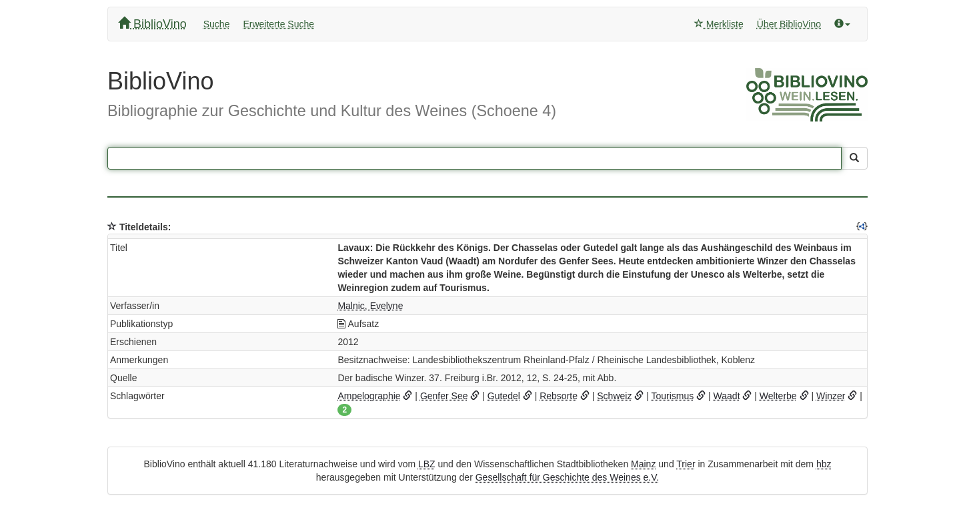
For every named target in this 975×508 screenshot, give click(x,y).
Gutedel (504, 396)
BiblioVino (152, 24)
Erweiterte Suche (278, 24)
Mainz (643, 464)
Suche (216, 24)
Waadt (727, 396)
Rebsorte (559, 396)
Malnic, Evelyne (370, 305)
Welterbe (778, 396)
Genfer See (444, 396)
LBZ (426, 464)
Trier (685, 464)
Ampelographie (368, 396)
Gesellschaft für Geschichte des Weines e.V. (567, 477)
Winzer (831, 396)
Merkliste (719, 24)
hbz (824, 464)
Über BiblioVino (789, 24)
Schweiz (614, 396)
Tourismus (672, 396)
